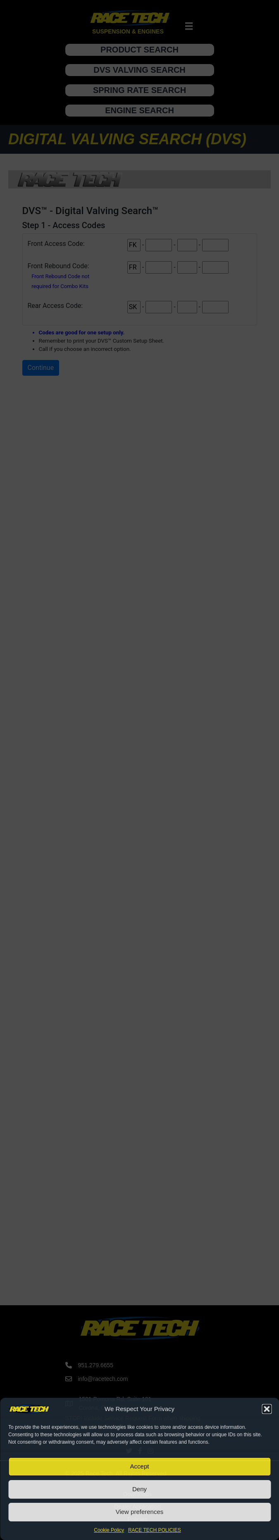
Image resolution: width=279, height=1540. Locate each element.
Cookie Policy (109, 1530)
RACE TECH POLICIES (154, 1530)
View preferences (140, 1511)
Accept (139, 1466)
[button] (266, 1409)
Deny (139, 1488)
